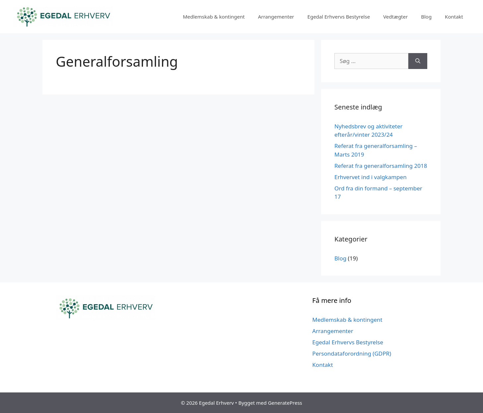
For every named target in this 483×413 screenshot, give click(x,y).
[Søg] (417, 61)
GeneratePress (285, 402)
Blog (426, 16)
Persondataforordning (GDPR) (351, 353)
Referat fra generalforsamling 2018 (380, 166)
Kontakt (454, 16)
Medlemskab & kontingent (214, 16)
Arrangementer (276, 16)
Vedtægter (395, 16)
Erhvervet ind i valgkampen (370, 177)
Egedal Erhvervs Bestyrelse (339, 16)
